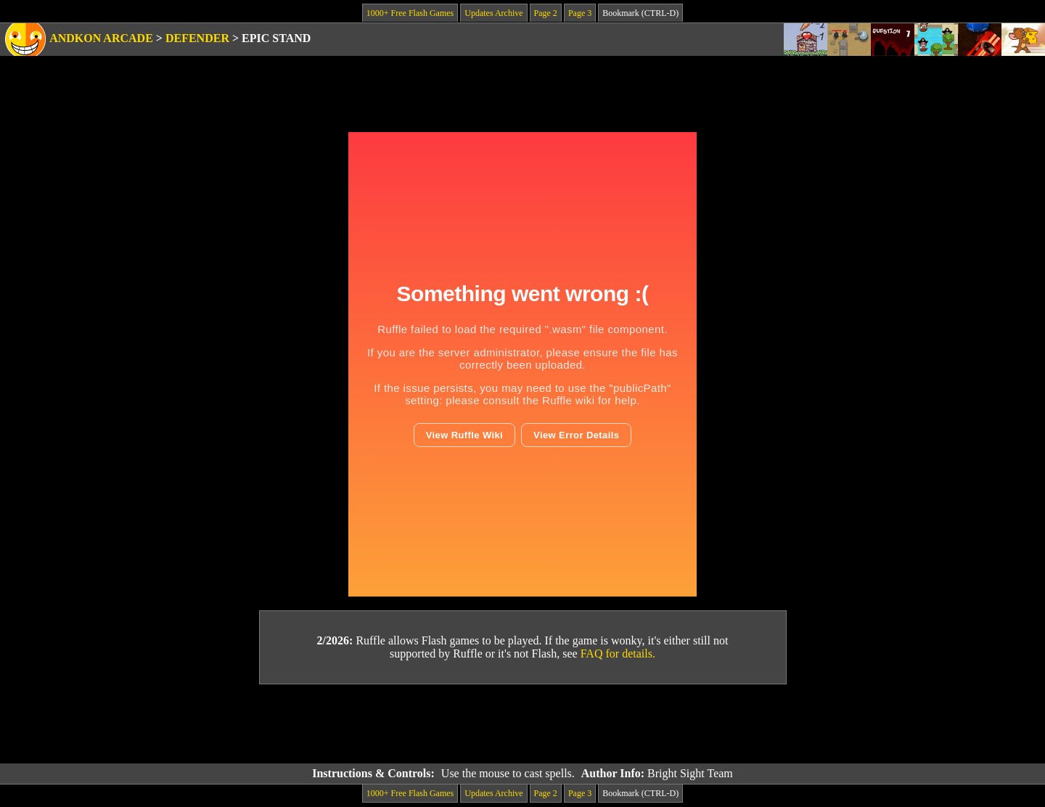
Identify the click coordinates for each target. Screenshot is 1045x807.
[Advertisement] (522, 724)
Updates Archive (493, 13)
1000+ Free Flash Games (410, 13)
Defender (197, 38)
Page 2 (545, 13)
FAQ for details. (618, 653)
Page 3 (579, 13)
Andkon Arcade (101, 38)
